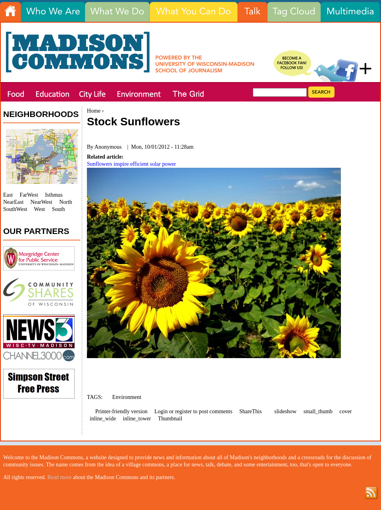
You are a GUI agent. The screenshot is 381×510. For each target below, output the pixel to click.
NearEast (13, 202)
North (65, 202)
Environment (126, 397)
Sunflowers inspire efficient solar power (131, 164)
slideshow (285, 411)
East (8, 195)
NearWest (41, 202)
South (58, 209)
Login (160, 411)
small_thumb (318, 411)
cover (345, 411)
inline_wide (103, 419)
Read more (59, 477)
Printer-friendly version (121, 411)
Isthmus (53, 195)
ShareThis (250, 411)
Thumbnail (170, 419)
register (183, 411)
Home (93, 111)
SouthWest (15, 209)
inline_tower (137, 419)
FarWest (29, 195)
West (39, 209)
